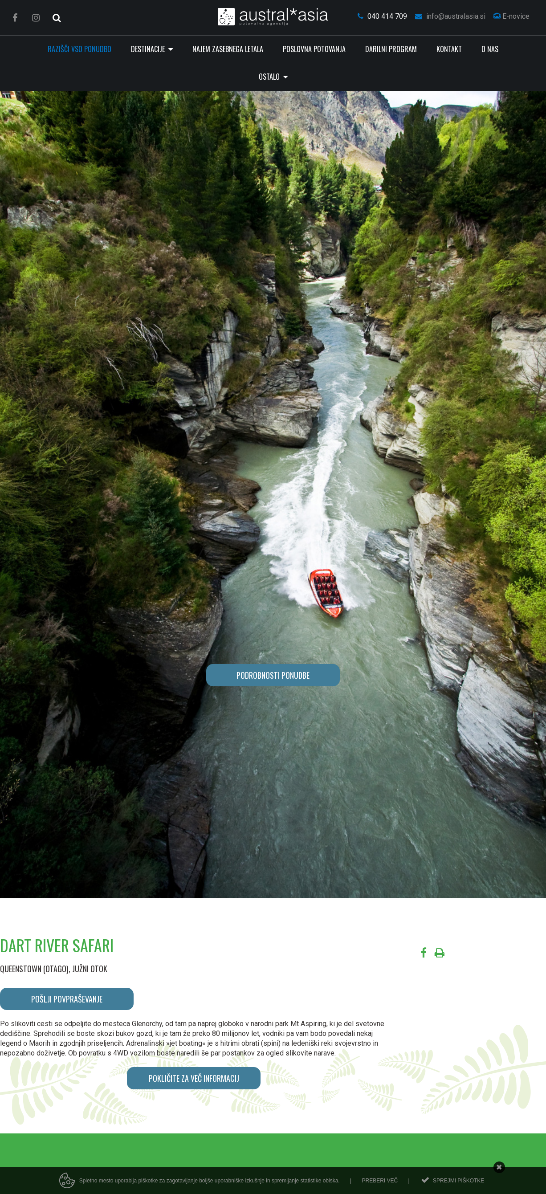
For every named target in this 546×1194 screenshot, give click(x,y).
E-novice (511, 16)
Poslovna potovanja (314, 49)
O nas (489, 49)
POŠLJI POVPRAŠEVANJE (66, 999)
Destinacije (149, 49)
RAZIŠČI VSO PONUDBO (79, 49)
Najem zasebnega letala (227, 49)
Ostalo (270, 76)
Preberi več (380, 1181)
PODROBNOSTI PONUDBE (273, 675)
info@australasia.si (450, 16)
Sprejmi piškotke (458, 1181)
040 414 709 (382, 16)
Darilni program (391, 49)
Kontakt (449, 49)
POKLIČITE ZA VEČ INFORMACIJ (194, 1078)
